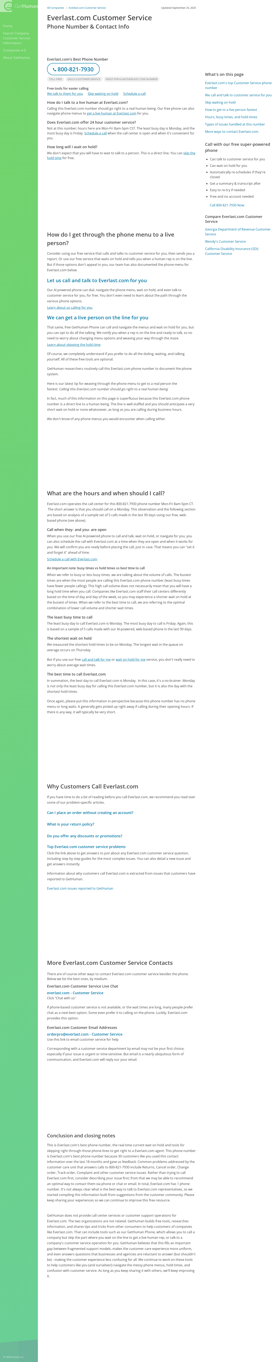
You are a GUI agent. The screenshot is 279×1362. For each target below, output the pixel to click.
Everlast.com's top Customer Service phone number (238, 85)
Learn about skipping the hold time (73, 344)
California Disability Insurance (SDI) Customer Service (231, 251)
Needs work (182, 1309)
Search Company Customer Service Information (16, 38)
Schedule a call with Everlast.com (72, 559)
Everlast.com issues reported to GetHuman (80, 888)
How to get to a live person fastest (231, 109)
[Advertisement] (121, 195)
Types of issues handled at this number (235, 124)
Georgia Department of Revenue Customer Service (238, 231)
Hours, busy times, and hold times (231, 117)
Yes (166, 1309)
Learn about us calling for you (69, 307)
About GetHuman (16, 57)
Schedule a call (134, 93)
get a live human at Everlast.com (111, 113)
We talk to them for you (65, 93)
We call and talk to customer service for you (238, 95)
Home (7, 26)
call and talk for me (96, 659)
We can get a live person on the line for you (97, 317)
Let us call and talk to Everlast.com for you (97, 280)
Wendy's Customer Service (225, 241)
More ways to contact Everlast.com (231, 131)
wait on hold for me (130, 659)
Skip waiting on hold (103, 93)
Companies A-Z (14, 50)
